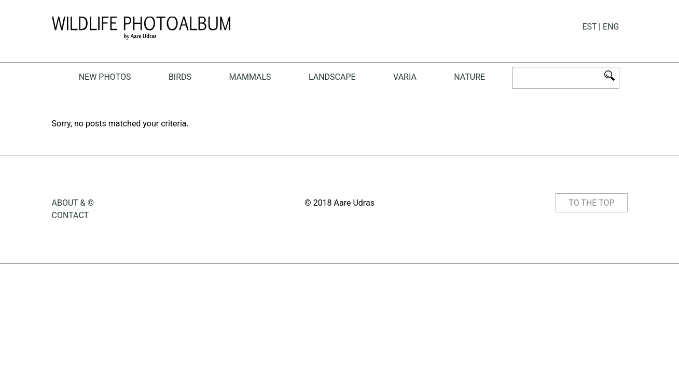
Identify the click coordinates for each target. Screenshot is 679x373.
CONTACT (70, 215)
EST (589, 27)
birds (180, 77)
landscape (332, 77)
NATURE (469, 77)
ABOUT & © (73, 203)
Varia (405, 77)
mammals (250, 77)
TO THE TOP (591, 203)
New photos (105, 77)
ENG (611, 27)
